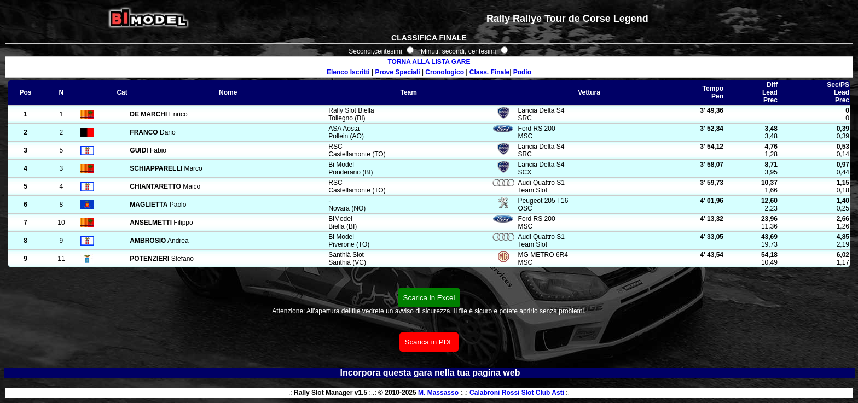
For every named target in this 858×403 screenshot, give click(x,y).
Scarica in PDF (429, 342)
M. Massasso (438, 392)
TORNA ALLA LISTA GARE (428, 62)
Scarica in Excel (429, 298)
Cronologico (444, 72)
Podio (522, 72)
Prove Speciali (397, 72)
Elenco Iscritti (348, 72)
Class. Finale (489, 72)
